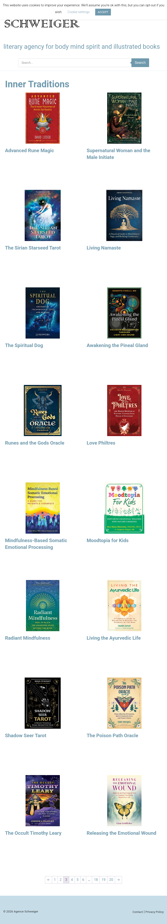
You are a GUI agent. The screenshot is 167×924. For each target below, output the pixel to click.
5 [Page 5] (78, 880)
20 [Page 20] (111, 880)
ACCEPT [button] (103, 12)
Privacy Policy (154, 912)
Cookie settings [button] (78, 12)
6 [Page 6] (83, 880)
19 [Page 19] (103, 880)
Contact (138, 912)
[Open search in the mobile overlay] (83, 62)
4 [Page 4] (72, 880)
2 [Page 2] (61, 880)
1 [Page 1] (55, 880)
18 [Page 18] (96, 880)
